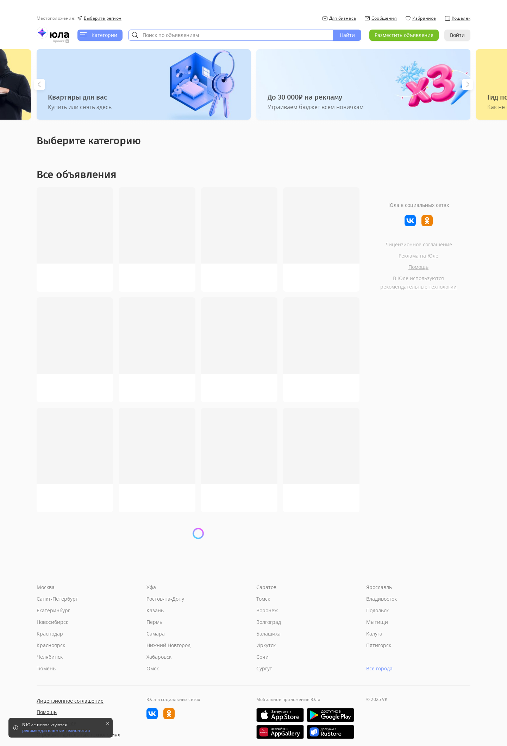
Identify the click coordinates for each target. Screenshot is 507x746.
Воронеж (267, 610)
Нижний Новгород (168, 645)
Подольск (377, 610)
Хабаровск (158, 656)
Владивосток (381, 598)
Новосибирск (52, 622)
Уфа (151, 587)
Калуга (374, 633)
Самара (155, 633)
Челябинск (50, 656)
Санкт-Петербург (57, 598)
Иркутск (266, 645)
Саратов (266, 587)
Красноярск (51, 645)
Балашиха (268, 633)
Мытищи (377, 622)
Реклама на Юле (418, 255)
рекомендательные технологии (418, 286)
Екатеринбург (53, 610)
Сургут (264, 668)
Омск (152, 668)
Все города (379, 668)
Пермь (154, 622)
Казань (155, 610)
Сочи (262, 656)
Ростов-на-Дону (165, 598)
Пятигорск (378, 645)
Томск (263, 598)
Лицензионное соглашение (418, 244)
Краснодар (50, 633)
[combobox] (230, 35)
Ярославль (379, 587)
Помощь (418, 267)
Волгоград (268, 622)
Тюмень (46, 668)
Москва (46, 587)
